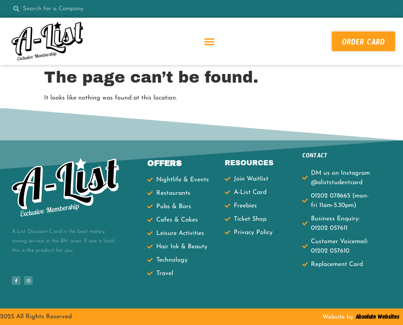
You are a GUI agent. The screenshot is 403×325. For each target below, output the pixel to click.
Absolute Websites (376, 318)
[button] (209, 41)
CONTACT (314, 156)
